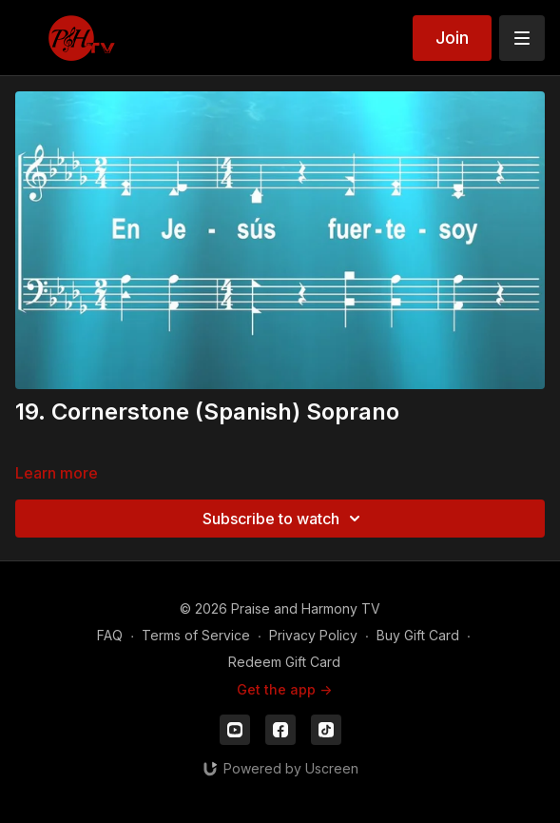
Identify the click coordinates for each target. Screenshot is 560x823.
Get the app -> (284, 689)
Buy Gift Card (418, 635)
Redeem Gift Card (284, 662)
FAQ (110, 635)
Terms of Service (196, 635)
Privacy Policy (313, 635)
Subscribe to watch (284, 518)
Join (452, 38)
